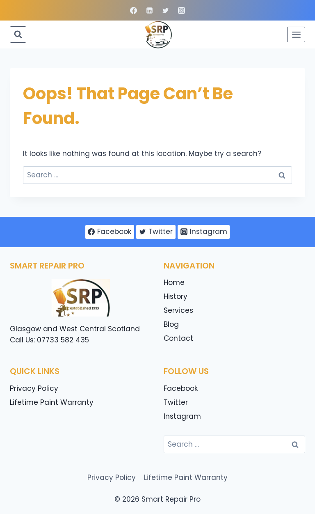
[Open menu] (296, 34)
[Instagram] (182, 10)
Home (174, 282)
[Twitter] (166, 10)
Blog (171, 324)
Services (178, 310)
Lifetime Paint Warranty (52, 402)
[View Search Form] (18, 34)
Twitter (176, 402)
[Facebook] (133, 10)
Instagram (182, 416)
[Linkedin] (149, 10)
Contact (178, 338)
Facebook (181, 388)
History (175, 296)
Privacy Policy (34, 388)
